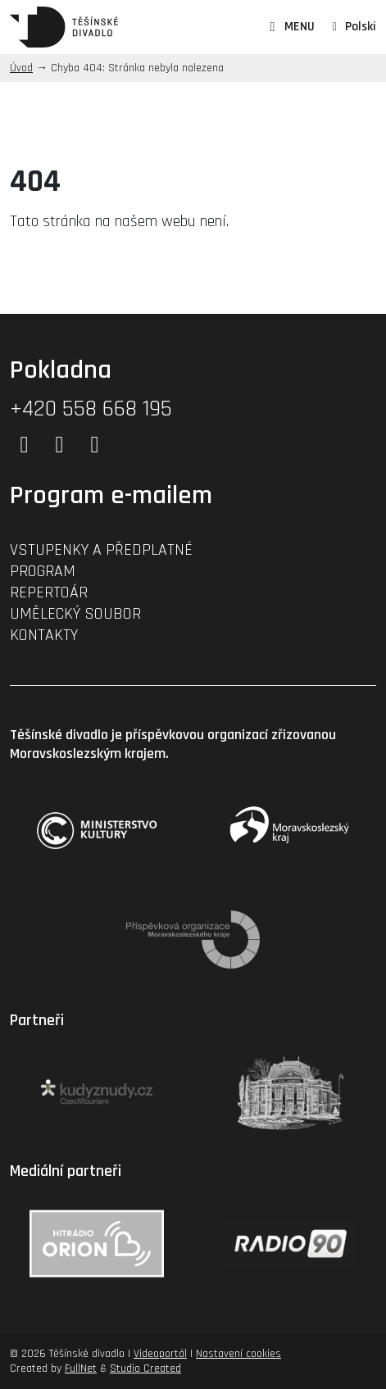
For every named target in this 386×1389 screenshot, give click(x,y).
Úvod (21, 68)
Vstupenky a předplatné (101, 550)
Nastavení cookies (238, 1353)
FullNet (81, 1368)
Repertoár (49, 592)
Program (42, 571)
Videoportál (160, 1353)
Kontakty (44, 635)
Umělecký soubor (75, 613)
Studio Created (145, 1368)
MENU (290, 27)
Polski (360, 26)
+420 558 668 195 (91, 409)
